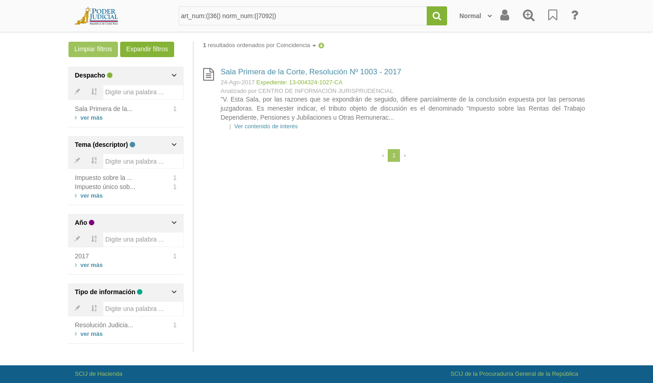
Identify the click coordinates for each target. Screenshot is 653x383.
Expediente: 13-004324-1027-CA (299, 82)
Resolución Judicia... (104, 325)
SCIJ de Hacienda (98, 373)
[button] (321, 45)
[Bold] (77, 92)
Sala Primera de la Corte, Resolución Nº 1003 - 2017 (311, 72)
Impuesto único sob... (105, 186)
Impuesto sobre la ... (103, 177)
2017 (82, 256)
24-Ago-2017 (238, 82)
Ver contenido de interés (266, 126)
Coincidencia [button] (296, 45)
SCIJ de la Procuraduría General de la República (514, 373)
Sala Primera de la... (103, 108)
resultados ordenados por (260, 45)
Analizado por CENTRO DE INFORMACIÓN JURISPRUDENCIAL (307, 90)
